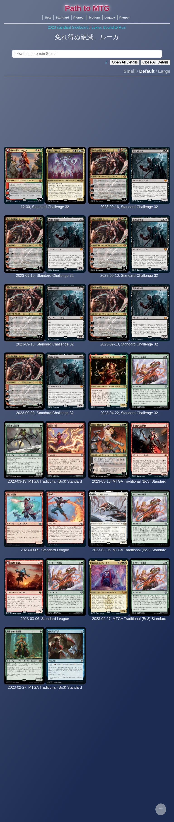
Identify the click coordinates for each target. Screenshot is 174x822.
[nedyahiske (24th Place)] (129, 348)
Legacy (109, 17)
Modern (94, 17)
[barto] (45, 554)
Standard (62, 17)
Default (147, 71)
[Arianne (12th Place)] (129, 280)
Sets (48, 17)
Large (164, 71)
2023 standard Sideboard (68, 27)
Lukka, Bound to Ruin (109, 27)
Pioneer (79, 17)
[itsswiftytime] (44, 623)
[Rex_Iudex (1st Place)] (45, 417)
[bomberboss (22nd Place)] (45, 348)
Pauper (124, 17)
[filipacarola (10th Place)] (129, 417)
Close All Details (155, 62)
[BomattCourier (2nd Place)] (44, 280)
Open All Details (125, 62)
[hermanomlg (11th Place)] (129, 211)
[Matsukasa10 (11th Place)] (45, 211)
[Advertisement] (87, 109)
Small (129, 71)
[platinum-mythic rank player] (44, 485)
